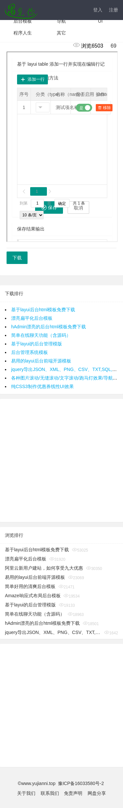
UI (100, 21)
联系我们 (50, 793)
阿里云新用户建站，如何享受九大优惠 (44, 568)
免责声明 (73, 793)
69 (110, 46)
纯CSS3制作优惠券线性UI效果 (42, 386)
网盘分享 (97, 793)
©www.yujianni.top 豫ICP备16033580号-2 (61, 783)
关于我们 (26, 793)
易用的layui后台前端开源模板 (41, 360)
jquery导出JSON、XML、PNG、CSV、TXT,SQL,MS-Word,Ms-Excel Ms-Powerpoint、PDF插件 (53, 632)
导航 (61, 21)
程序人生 (22, 32)
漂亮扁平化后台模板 (31, 318)
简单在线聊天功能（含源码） (41, 335)
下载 (17, 257)
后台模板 (22, 21)
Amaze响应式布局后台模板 (33, 595)
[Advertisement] (61, 460)
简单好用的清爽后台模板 (30, 586)
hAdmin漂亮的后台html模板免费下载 (48, 326)
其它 (61, 32)
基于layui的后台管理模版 (36, 343)
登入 (97, 9)
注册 (113, 9)
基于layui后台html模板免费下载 (43, 309)
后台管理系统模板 (29, 352)
